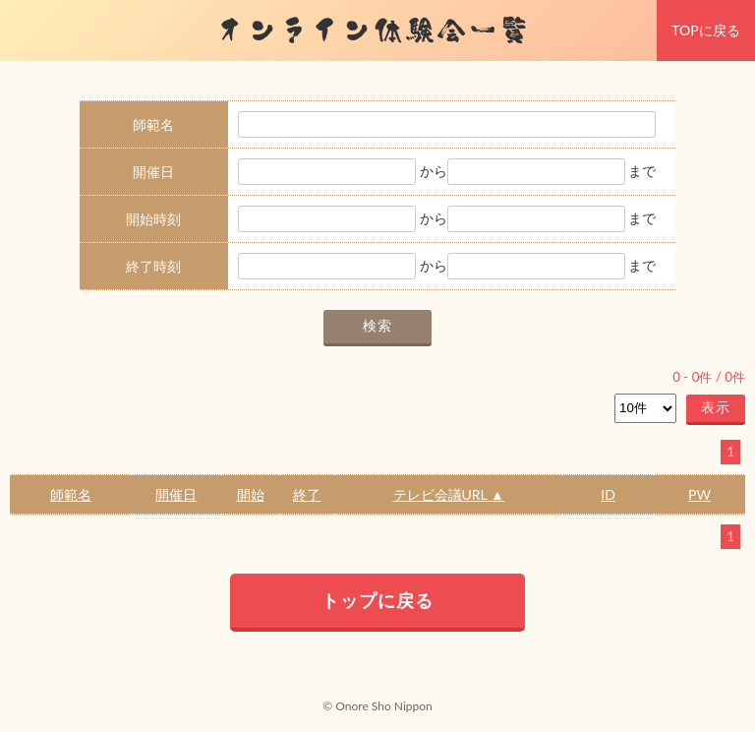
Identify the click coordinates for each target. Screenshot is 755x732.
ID (608, 494)
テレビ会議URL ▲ (448, 494)
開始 (250, 494)
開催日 (176, 494)
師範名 (70, 494)
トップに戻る (377, 600)
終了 (306, 494)
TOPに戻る (705, 30)
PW (699, 494)
